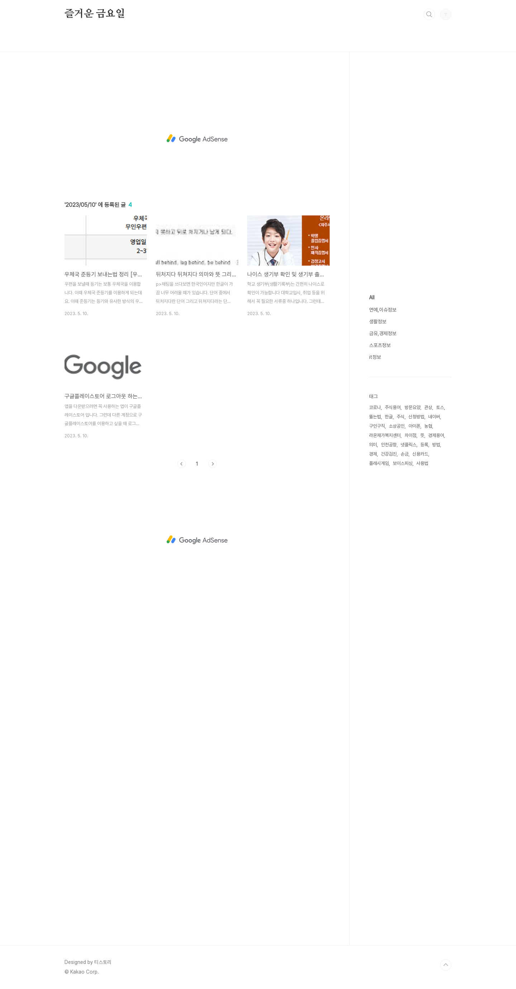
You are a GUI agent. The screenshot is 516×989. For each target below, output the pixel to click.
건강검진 (389, 454)
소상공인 (397, 426)
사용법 (422, 463)
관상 (428, 407)
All (371, 297)
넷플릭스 (408, 444)
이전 (181, 464)
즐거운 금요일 (94, 14)
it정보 (375, 357)
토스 (440, 407)
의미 (373, 444)
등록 (424, 444)
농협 (428, 426)
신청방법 (416, 416)
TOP (446, 965)
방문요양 (412, 407)
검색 (429, 14)
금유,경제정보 (382, 333)
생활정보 (377, 321)
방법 (436, 444)
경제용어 (436, 435)
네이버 (434, 416)
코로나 (375, 407)
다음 (212, 464)
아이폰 (414, 426)
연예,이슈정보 (382, 310)
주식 (401, 416)
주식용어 (393, 407)
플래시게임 (379, 463)
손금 (404, 454)
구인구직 (377, 426)
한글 (389, 416)
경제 (373, 454)
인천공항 (389, 444)
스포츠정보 (380, 345)
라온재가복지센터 (385, 435)
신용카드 (420, 454)
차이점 (410, 435)
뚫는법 (375, 416)
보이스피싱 (402, 463)
